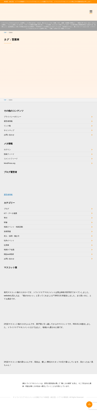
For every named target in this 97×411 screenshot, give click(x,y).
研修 (6, 227)
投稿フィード (9, 157)
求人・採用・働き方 (12, 242)
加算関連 (7, 237)
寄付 (6, 222)
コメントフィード (11, 162)
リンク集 (7, 127)
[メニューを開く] (91, 12)
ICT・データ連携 (11, 217)
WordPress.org (10, 167)
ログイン (7, 152)
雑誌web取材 (9, 261)
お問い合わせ (9, 137)
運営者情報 (8, 122)
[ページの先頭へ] (89, 404)
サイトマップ (9, 132)
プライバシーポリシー (13, 117)
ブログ (6, 212)
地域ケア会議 (9, 257)
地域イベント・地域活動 (14, 232)
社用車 (6, 252)
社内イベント (9, 247)
